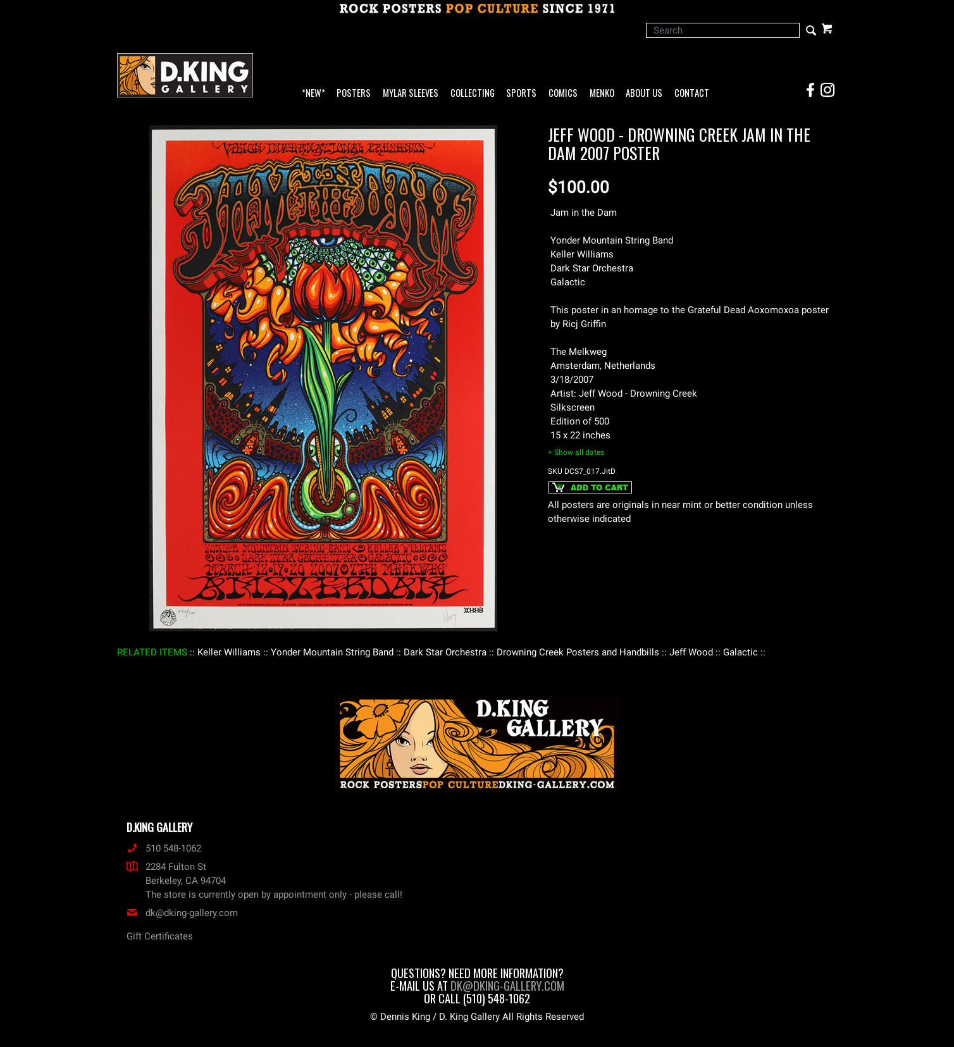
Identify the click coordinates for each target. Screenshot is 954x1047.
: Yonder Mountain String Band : (332, 652)
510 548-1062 (164, 848)
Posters (354, 93)
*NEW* (313, 93)
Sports (521, 93)
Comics (563, 93)
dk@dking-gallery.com (182, 913)
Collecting (472, 93)
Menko (602, 93)
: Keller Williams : (229, 652)
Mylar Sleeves (410, 93)
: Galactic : (740, 652)
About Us (644, 93)
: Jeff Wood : (691, 652)
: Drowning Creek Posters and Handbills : (578, 652)
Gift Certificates (160, 936)
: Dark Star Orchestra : (445, 652)
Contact (691, 93)
